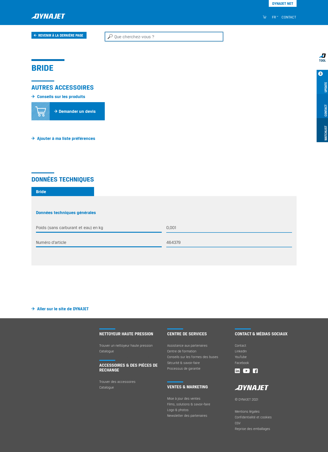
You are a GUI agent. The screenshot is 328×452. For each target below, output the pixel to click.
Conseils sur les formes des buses (192, 357)
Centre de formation (181, 351)
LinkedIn (241, 351)
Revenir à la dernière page (60, 35)
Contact (289, 17)
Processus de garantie (183, 368)
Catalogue (106, 351)
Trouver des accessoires (117, 382)
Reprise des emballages (252, 429)
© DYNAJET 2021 (246, 399)
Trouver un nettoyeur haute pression (126, 345)
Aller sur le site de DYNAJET (63, 308)
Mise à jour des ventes (183, 398)
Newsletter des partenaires (187, 415)
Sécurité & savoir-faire (183, 363)
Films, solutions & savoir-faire (188, 404)
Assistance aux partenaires (187, 345)
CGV (238, 423)
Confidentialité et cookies (253, 417)
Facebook (242, 363)
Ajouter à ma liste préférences (66, 138)
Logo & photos (178, 410)
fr (274, 17)
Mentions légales (247, 411)
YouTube (241, 357)
